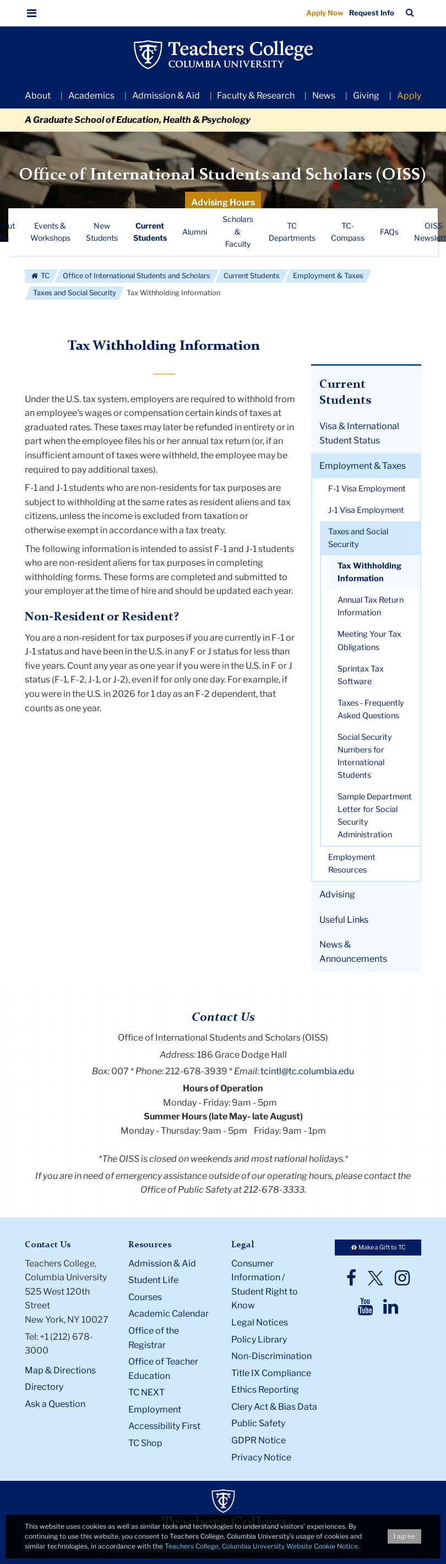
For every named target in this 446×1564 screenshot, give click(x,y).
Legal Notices (259, 1322)
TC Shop (145, 1443)
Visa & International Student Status (359, 433)
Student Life (153, 1280)
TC (40, 276)
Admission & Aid (166, 95)
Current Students (252, 276)
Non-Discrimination (271, 1356)
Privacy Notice (261, 1457)
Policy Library (259, 1339)
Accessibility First (164, 1426)
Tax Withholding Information (369, 572)
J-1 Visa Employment (366, 510)
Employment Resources (352, 863)
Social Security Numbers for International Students (365, 756)
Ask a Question (55, 1404)
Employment (154, 1409)
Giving (366, 95)
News (323, 95)
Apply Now (325, 12)
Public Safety (258, 1423)
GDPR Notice (258, 1440)
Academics (91, 95)
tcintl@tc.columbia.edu (307, 1071)
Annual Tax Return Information (371, 606)
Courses (145, 1297)
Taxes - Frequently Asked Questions (371, 709)
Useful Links (343, 919)
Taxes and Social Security (74, 293)
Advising (337, 894)
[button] (32, 13)
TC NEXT (146, 1392)
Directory (44, 1387)
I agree (404, 1536)
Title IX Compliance (271, 1373)
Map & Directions (60, 1370)
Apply (409, 95)
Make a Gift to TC (378, 1247)
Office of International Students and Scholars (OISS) (223, 175)
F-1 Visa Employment (367, 489)
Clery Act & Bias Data (274, 1406)
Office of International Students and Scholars (136, 276)
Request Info (371, 12)
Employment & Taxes (328, 276)
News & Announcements (353, 951)
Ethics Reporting (265, 1389)
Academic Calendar (168, 1313)
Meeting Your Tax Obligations (369, 640)
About (38, 95)
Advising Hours (223, 202)
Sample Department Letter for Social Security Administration (375, 816)
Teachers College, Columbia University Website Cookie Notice (261, 1546)
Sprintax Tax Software (361, 675)
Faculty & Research (256, 95)
